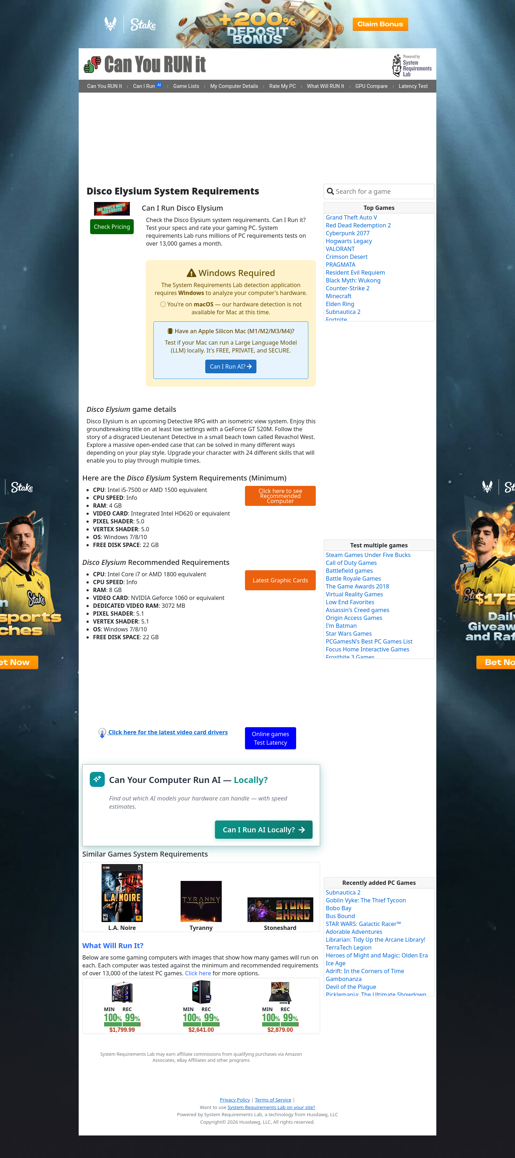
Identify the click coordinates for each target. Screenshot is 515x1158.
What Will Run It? (112, 945)
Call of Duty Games (351, 563)
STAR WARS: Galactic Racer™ (363, 924)
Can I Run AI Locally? (264, 829)
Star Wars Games (349, 633)
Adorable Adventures (354, 932)
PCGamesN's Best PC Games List (369, 641)
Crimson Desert (347, 257)
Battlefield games (349, 571)
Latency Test (413, 86)
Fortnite (336, 320)
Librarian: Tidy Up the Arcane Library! (375, 939)
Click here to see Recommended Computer (280, 496)
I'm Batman (341, 626)
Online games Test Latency (270, 738)
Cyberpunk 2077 (348, 233)
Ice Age (335, 963)
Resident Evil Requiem (355, 272)
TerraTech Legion (349, 947)
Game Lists (186, 86)
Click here (198, 973)
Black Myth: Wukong (353, 280)
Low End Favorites (350, 602)
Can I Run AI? (231, 366)
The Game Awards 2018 (357, 586)
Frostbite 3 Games (350, 657)
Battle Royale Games (353, 578)
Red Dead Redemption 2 (358, 225)
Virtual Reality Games (354, 594)
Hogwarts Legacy (349, 241)
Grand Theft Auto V (351, 217)
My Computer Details (234, 86)
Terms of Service (273, 1100)
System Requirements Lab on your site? (271, 1107)
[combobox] (383, 191)
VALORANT (340, 249)
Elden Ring (340, 304)
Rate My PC (282, 86)
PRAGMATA (340, 264)
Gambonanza (344, 979)
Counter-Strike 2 (347, 288)
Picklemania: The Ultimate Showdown (376, 995)
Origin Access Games (354, 618)
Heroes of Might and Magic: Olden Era (377, 955)
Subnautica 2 (343, 312)
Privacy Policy (235, 1100)
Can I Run (147, 85)
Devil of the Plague (351, 987)
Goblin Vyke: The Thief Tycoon (366, 900)
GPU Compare (371, 86)
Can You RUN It (104, 86)
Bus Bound (340, 916)
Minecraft (339, 296)
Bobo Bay (338, 908)
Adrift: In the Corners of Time (365, 971)
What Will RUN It (325, 86)
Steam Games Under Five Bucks (368, 555)
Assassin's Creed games (357, 610)
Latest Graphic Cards (280, 580)
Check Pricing (112, 227)
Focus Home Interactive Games (367, 649)
